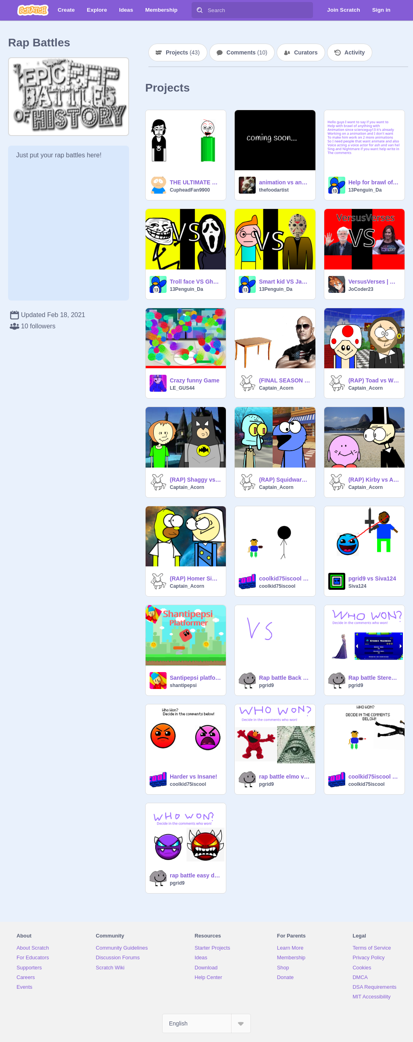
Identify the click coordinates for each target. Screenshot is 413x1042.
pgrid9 (266, 685)
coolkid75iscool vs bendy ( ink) (374, 776)
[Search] (200, 10)
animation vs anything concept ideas (284, 182)
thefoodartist (273, 190)
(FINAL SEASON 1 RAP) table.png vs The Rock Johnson (284, 380)
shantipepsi (183, 685)
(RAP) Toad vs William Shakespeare (374, 380)
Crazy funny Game (194, 380)
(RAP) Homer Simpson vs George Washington (195, 578)
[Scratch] (33, 10)
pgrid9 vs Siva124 (372, 578)
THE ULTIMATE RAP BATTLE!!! (195, 182)
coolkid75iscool (277, 586)
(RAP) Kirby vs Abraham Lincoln (374, 479)
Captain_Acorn (276, 388)
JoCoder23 (360, 289)
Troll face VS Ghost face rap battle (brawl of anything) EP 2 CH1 (195, 281)
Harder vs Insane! (193, 776)
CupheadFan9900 (190, 190)
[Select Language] (206, 1023)
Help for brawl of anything (374, 182)
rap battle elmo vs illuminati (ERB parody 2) (284, 776)
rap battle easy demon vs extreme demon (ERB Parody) (195, 875)
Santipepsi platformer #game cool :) (195, 677)
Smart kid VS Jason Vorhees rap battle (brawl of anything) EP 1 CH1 (284, 281)
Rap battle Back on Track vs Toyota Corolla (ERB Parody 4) (284, 677)
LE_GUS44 (182, 388)
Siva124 (357, 586)
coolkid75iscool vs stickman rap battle (284, 578)
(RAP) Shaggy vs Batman (195, 479)
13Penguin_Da (365, 190)
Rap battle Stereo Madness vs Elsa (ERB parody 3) (374, 677)
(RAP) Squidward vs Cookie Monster (284, 479)
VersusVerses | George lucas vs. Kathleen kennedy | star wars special (374, 281)
